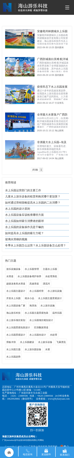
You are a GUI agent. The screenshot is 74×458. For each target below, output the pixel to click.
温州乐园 (57, 313)
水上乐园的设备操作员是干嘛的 (24, 227)
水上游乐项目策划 (15, 320)
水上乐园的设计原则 (17, 208)
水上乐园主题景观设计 (50, 298)
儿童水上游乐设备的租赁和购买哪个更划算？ (32, 196)
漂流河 (46, 283)
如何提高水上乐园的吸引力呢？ (24, 233)
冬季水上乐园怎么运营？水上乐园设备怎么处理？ (35, 245)
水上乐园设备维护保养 (29, 276)
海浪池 (33, 305)
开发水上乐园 (13, 298)
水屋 (47, 349)
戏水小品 (29, 298)
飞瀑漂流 (61, 342)
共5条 (35, 169)
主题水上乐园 (50, 269)
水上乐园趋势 (13, 356)
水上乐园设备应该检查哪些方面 (24, 214)
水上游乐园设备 (33, 349)
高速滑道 (34, 283)
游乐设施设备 (13, 269)
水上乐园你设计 (37, 334)
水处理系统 (51, 276)
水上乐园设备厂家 (15, 305)
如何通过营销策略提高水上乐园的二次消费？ (32, 202)
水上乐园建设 (27, 342)
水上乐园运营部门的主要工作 (23, 190)
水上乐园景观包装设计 (18, 327)
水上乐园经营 (36, 291)
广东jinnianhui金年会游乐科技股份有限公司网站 (23, 440)
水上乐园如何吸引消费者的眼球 (24, 221)
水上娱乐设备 (45, 342)
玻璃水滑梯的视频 (16, 239)
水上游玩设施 (55, 291)
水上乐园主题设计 (15, 291)
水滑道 (9, 276)
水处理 (53, 334)
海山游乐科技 (13, 313)
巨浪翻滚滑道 (41, 327)
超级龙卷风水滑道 (15, 283)
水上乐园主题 (13, 349)
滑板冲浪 (11, 342)
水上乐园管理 (32, 269)
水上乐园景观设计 (15, 334)
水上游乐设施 (47, 305)
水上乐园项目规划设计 (41, 320)
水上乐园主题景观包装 (36, 313)
